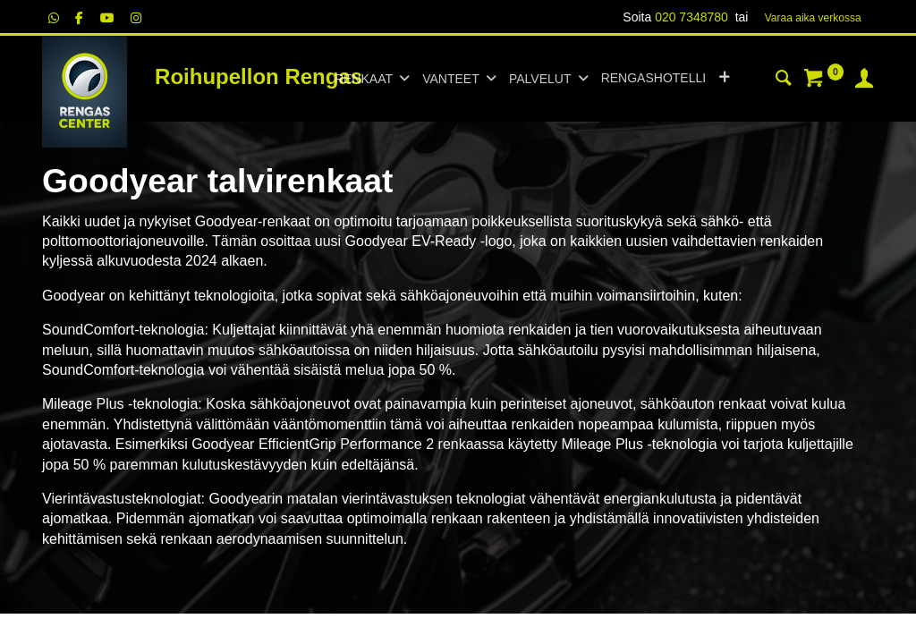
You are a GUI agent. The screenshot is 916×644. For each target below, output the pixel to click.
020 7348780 (691, 17)
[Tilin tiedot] (864, 80)
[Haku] (783, 80)
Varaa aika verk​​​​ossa (813, 18)
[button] (724, 79)
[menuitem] (653, 79)
